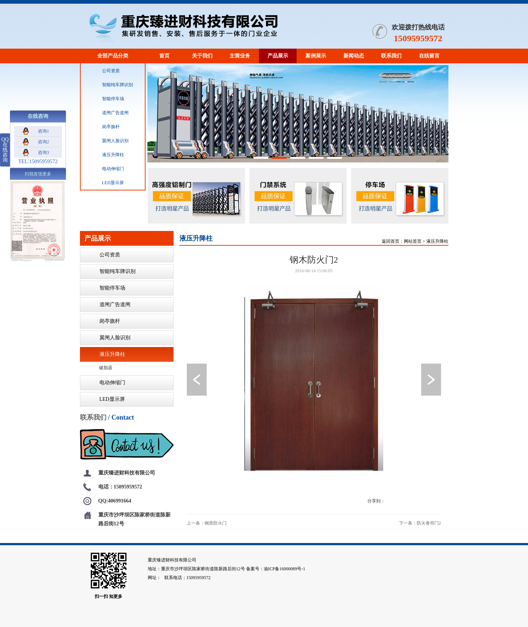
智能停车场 (105, 98)
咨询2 (36, 142)
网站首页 (413, 241)
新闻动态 (353, 56)
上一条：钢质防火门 (207, 523)
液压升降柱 (105, 154)
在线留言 (429, 56)
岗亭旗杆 (103, 126)
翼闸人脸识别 (108, 140)
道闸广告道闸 (108, 112)
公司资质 (103, 70)
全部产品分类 (112, 56)
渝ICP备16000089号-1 (284, 568)
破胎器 (105, 367)
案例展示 (315, 56)
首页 (164, 56)
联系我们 (391, 56)
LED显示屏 (105, 182)
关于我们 (202, 56)
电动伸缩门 (105, 168)
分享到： (376, 501)
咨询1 (36, 131)
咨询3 (36, 152)
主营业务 (240, 56)
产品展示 (278, 56)
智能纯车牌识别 (110, 84)
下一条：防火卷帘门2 (420, 523)
